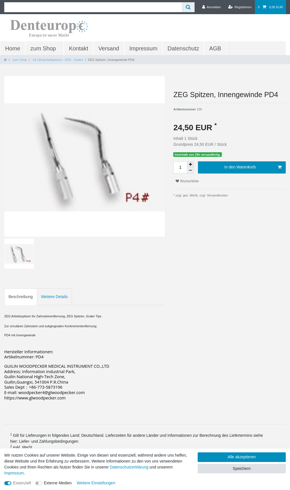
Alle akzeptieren (242, 457)
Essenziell (22, 483)
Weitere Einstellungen (96, 483)
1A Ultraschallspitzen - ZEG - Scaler (57, 59)
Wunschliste (187, 181)
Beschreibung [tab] (20, 296)
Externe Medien (58, 483)
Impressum (143, 48)
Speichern (242, 468)
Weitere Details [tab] (54, 296)
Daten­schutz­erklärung (129, 467)
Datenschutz (183, 48)
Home (12, 48)
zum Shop (43, 48)
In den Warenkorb (253, 167)
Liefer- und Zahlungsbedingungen (48, 441)
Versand (108, 48)
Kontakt (78, 48)
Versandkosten (217, 195)
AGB (215, 48)
